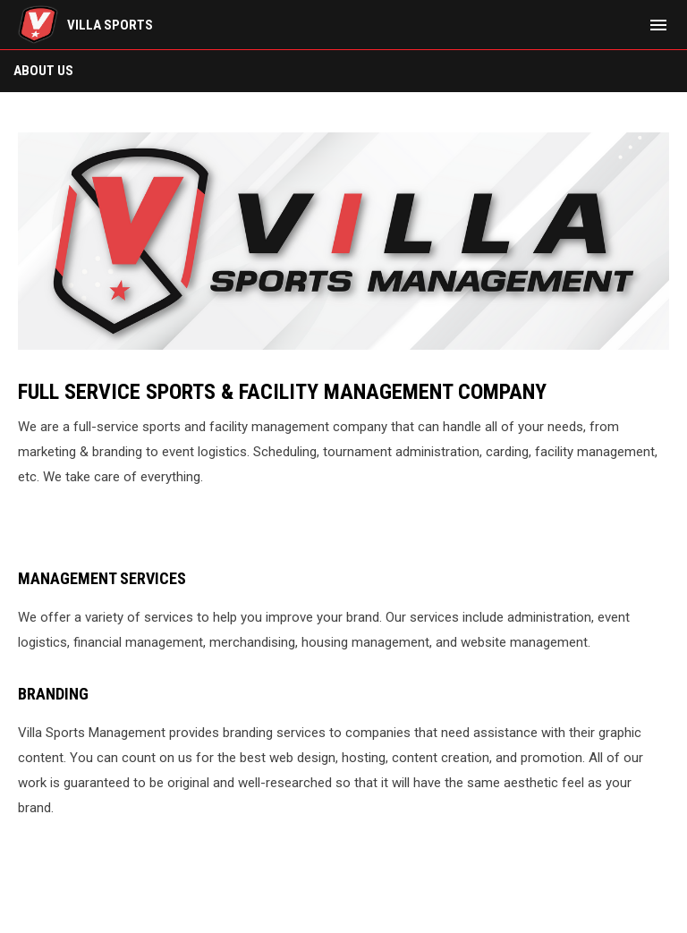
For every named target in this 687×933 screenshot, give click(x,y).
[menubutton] (658, 25)
